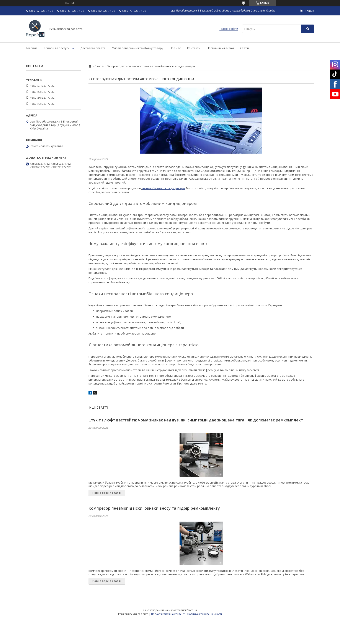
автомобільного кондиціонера (163, 188)
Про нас (175, 48)
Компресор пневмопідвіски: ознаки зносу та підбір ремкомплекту (154, 508)
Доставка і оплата (93, 48)
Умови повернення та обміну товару (137, 48)
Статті (244, 48)
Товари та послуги (56, 48)
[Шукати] (307, 29)
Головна (32, 48)
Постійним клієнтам (220, 48)
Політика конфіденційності (204, 614)
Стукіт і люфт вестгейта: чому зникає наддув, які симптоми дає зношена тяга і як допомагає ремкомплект (195, 420)
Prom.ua (191, 610)
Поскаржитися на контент (168, 614)
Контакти (193, 48)
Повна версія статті (106, 493)
